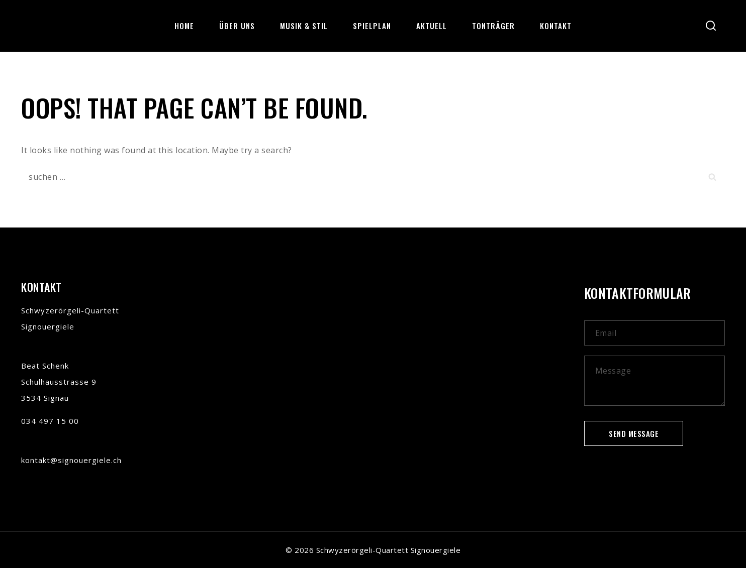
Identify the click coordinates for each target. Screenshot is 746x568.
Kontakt (556, 25)
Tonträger (493, 25)
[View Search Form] (710, 26)
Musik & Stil (304, 25)
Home (184, 25)
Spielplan (372, 25)
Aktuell (431, 25)
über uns (237, 25)
